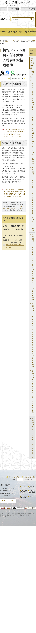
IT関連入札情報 (33, 87)
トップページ (11, 40)
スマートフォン (29, 479)
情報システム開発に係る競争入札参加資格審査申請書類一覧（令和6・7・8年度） (33, 199)
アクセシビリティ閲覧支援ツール (29, 9)
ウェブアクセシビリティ (31, 492)
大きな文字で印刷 (18, 78)
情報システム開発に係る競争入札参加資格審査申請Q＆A (33, 392)
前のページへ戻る (14, 477)
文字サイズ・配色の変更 (15, 9)
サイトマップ (5, 9)
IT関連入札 (8, 41)
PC (20, 479)
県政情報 (19, 40)
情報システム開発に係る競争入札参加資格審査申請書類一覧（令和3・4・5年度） (33, 335)
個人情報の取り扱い (24, 491)
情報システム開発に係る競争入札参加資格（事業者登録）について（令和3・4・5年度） (33, 267)
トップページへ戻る (30, 477)
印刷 (7, 78)
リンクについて (31, 497)
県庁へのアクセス (9, 500)
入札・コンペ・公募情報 (32, 63)
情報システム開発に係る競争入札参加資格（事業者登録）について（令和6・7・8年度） (33, 131)
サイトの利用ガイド (23, 497)
